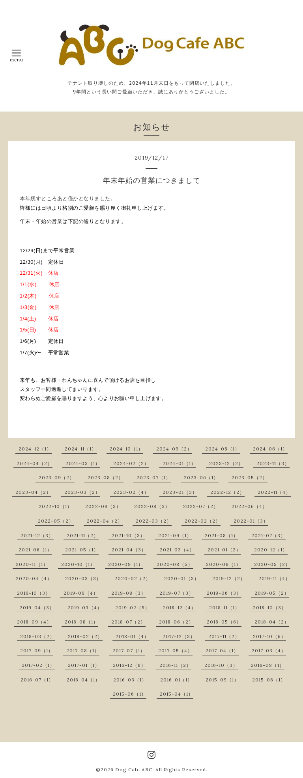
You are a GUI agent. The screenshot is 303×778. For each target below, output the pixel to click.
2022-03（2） (154, 521)
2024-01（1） (179, 463)
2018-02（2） (85, 636)
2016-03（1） (130, 680)
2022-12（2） (227, 492)
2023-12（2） (226, 463)
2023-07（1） (154, 477)
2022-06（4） (249, 506)
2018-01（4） (132, 636)
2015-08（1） (269, 680)
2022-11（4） (274, 492)
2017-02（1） (38, 665)
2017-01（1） (84, 665)
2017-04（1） (222, 650)
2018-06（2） (176, 622)
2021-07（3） (268, 535)
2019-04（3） (37, 607)
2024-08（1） (222, 449)
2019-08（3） (128, 593)
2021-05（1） (82, 550)
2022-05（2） (56, 521)
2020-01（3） (181, 578)
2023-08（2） (105, 477)
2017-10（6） (269, 636)
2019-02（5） (132, 607)
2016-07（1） (37, 680)
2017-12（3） (179, 636)
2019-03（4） (84, 607)
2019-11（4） (274, 578)
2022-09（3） (103, 506)
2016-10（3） (221, 665)
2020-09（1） (125, 564)
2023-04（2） (33, 492)
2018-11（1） (224, 607)
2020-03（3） (83, 578)
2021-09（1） (175, 535)
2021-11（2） (83, 535)
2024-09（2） (174, 449)
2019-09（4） (81, 593)
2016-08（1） (267, 665)
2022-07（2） (201, 506)
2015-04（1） (176, 694)
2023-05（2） (249, 477)
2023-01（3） (180, 492)
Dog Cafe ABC (133, 769)
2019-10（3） (33, 593)
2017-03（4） (269, 650)
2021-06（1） (35, 550)
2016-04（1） (83, 680)
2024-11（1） (81, 449)
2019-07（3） (176, 593)
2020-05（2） (272, 564)
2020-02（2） (132, 578)
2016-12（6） (129, 665)
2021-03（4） (177, 550)
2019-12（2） (228, 578)
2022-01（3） (251, 521)
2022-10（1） (55, 506)
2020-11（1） (32, 564)
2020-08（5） (175, 564)
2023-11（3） (273, 463)
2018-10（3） (269, 607)
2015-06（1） (129, 694)
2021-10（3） (128, 535)
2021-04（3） (129, 550)
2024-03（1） (82, 463)
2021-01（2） (224, 550)
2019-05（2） (271, 593)
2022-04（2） (105, 521)
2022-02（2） (203, 521)
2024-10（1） (126, 449)
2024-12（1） (35, 449)
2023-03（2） (82, 492)
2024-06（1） (270, 449)
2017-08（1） (82, 650)
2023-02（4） (131, 492)
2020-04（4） (34, 578)
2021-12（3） (37, 535)
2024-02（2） (131, 463)
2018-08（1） (81, 622)
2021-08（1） (221, 535)
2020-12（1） (271, 550)
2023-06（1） (201, 477)
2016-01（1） (176, 680)
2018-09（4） (34, 622)
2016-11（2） (175, 665)
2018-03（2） (37, 636)
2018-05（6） (224, 622)
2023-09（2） (57, 477)
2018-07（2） (128, 622)
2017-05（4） (175, 650)
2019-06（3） (224, 593)
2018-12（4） (179, 607)
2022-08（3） (152, 506)
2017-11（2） (224, 636)
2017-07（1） (128, 650)
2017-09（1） (36, 650)
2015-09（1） (222, 680)
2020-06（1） (223, 564)
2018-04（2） (271, 622)
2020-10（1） (78, 564)
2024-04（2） (34, 463)
